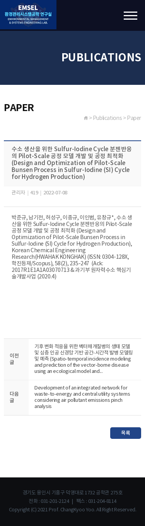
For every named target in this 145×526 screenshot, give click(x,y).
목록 (125, 433)
